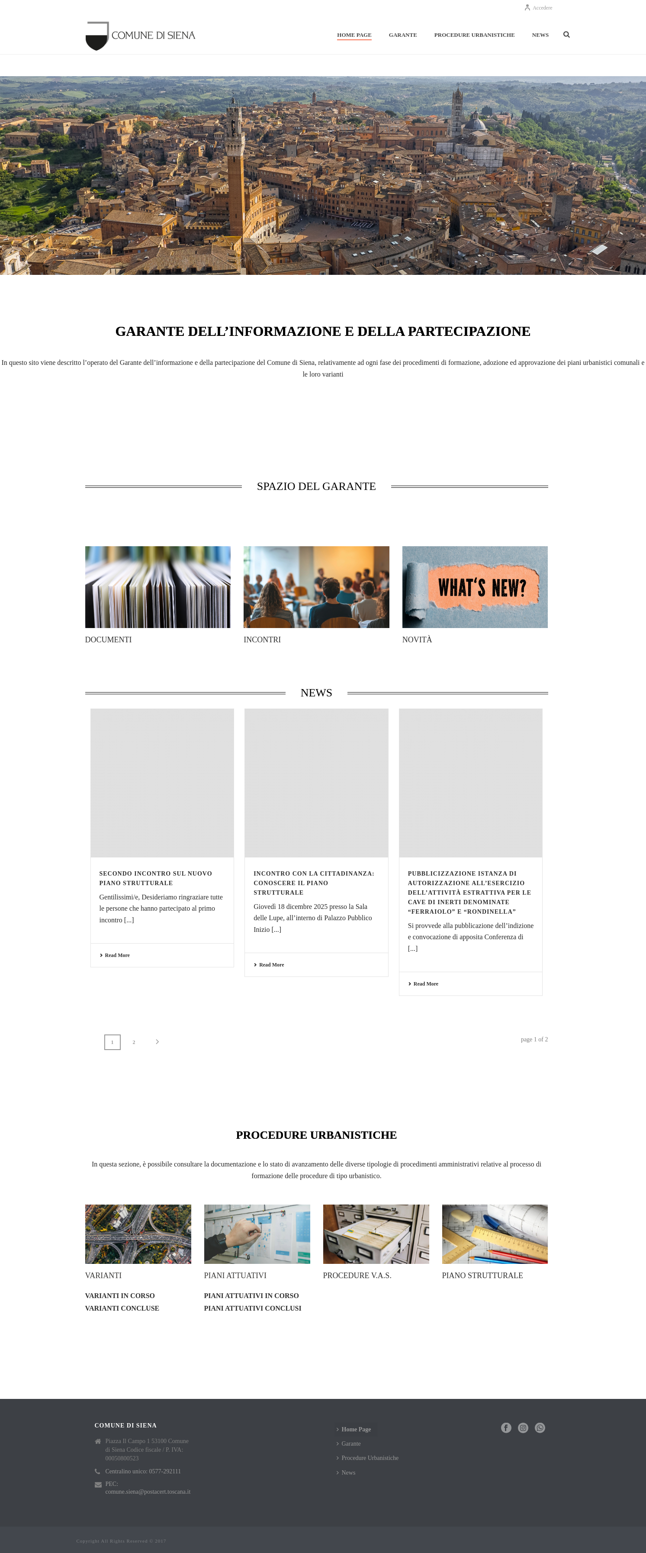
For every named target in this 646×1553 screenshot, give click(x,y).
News (540, 35)
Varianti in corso (120, 1295)
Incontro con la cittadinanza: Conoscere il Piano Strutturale (314, 883)
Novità (417, 639)
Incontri (262, 639)
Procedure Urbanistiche (474, 35)
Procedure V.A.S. (357, 1275)
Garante (403, 35)
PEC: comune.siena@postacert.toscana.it (148, 1488)
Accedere (538, 8)
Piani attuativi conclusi (253, 1308)
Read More (115, 955)
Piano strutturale (483, 1275)
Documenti (108, 639)
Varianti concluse (122, 1308)
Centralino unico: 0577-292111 (143, 1471)
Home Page (354, 35)
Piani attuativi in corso (251, 1295)
